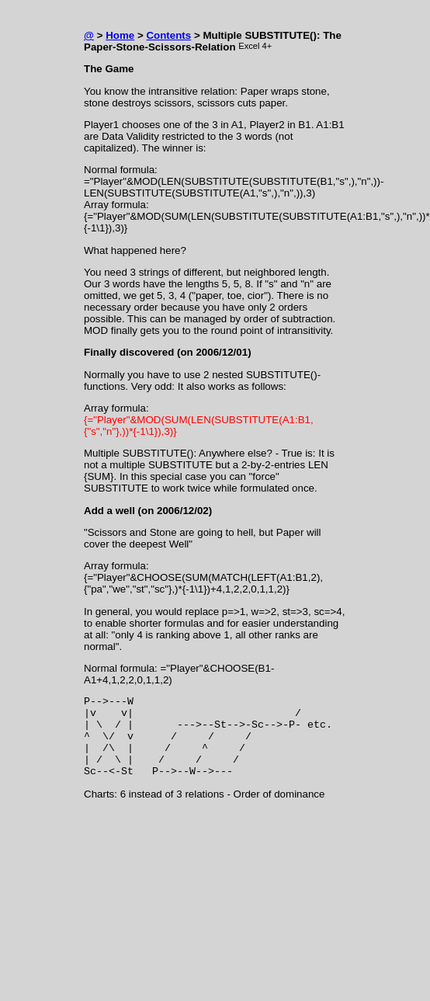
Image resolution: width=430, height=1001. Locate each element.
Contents (168, 35)
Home (120, 35)
